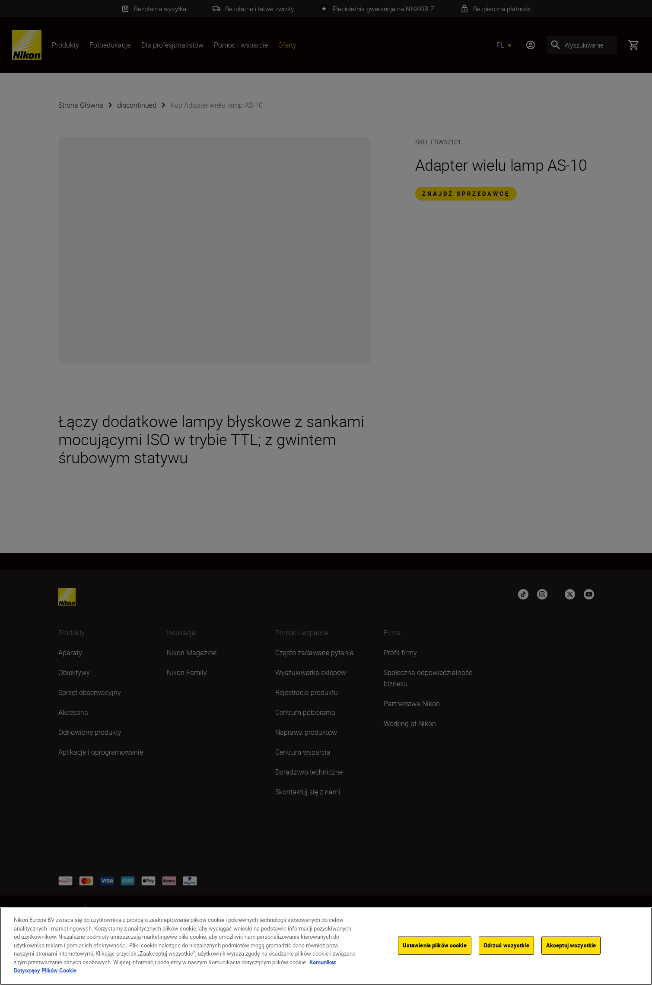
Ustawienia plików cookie (435, 945)
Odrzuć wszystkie (506, 945)
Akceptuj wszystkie (571, 945)
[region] (326, 946)
